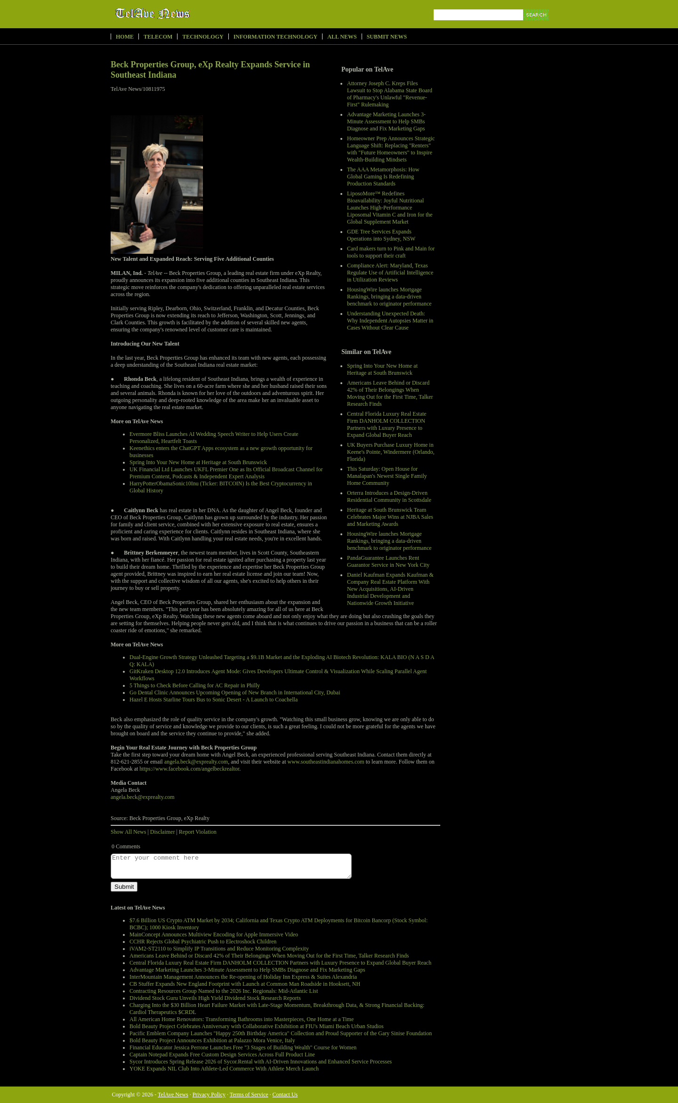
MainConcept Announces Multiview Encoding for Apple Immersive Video (213, 934)
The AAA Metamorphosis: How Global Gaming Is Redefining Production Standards (383, 176)
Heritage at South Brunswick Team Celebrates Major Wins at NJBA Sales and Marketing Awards (390, 517)
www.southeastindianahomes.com (326, 761)
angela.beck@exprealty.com (196, 761)
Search (537, 25)
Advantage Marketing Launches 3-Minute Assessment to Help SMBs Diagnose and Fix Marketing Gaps (386, 121)
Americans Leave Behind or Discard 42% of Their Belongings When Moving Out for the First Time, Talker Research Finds (390, 393)
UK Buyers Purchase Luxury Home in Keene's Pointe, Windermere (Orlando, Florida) (391, 452)
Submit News (387, 36)
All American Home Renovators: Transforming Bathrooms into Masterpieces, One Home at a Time (241, 1019)
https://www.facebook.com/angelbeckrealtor (189, 768)
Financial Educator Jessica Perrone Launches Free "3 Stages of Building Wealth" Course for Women (242, 1047)
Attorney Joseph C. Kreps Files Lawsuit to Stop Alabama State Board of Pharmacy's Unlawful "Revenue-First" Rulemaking (389, 94)
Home (125, 36)
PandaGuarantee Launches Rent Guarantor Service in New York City (388, 561)
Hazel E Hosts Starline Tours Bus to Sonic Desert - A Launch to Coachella (213, 699)
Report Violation (198, 832)
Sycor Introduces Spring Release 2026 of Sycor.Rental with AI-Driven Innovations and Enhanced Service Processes (260, 1061)
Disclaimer (162, 832)
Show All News (128, 832)
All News (341, 36)
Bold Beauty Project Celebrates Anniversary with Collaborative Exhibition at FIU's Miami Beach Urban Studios (256, 1026)
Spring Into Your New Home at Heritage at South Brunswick (382, 369)
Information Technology (276, 36)
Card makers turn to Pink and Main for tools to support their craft (391, 252)
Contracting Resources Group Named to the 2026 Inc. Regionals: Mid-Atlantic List (223, 991)
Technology (202, 36)
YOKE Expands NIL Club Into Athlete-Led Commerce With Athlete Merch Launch (224, 1068)
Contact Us (285, 1094)
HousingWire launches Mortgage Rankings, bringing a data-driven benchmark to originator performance (389, 296)
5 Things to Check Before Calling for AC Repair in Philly (194, 685)
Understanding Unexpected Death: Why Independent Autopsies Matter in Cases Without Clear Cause (390, 320)
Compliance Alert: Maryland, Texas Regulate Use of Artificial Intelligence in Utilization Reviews (390, 272)
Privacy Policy (209, 1094)
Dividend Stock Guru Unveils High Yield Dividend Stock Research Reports (215, 998)
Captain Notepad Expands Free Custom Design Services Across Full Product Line (222, 1054)
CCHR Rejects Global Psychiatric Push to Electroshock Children (202, 941)
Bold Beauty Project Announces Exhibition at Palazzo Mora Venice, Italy (212, 1040)
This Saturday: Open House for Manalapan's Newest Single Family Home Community (387, 476)
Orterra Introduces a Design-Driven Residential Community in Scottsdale (389, 496)
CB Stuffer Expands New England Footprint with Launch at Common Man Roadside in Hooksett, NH (244, 984)
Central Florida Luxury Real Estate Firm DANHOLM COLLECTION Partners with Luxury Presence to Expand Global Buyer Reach (387, 424)
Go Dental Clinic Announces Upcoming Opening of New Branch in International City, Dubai (234, 692)
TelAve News (180, 13)
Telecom (158, 36)
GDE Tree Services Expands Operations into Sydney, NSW (381, 235)
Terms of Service (249, 1094)
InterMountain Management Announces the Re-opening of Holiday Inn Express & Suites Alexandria (243, 977)
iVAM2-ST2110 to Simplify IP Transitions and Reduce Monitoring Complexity (219, 948)
